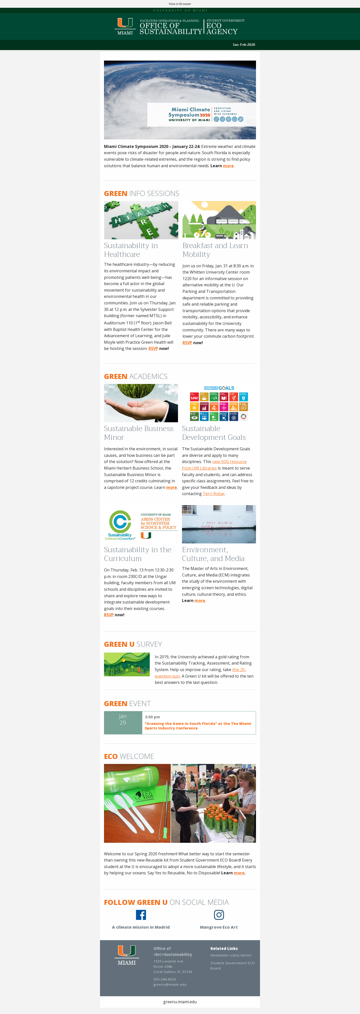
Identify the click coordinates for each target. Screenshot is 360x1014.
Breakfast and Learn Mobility (215, 250)
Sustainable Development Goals (214, 433)
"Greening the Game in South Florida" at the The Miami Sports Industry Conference (198, 725)
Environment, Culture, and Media (213, 554)
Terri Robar (214, 493)
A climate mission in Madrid (141, 927)
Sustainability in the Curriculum (137, 554)
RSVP (187, 342)
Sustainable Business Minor (139, 433)
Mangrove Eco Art (219, 927)
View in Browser (180, 4)
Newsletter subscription (231, 955)
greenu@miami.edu (170, 984)
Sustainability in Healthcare (131, 250)
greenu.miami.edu (180, 1001)
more (228, 165)
